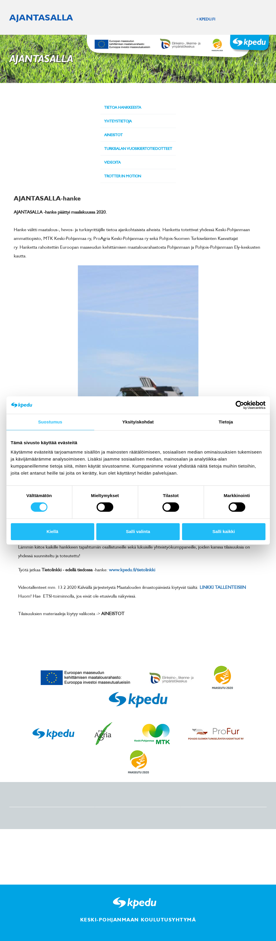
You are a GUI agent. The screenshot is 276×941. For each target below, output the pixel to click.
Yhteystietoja (118, 121)
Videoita (112, 162)
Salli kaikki (223, 531)
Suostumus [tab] (50, 421)
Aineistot (113, 134)
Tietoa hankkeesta (122, 107)
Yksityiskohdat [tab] (138, 421)
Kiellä (52, 531)
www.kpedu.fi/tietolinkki (132, 569)
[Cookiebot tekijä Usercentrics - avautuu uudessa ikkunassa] (239, 405)
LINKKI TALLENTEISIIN (223, 587)
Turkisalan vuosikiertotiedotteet (138, 148)
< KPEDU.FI (205, 19)
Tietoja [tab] (226, 421)
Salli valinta (138, 531)
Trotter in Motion (122, 176)
